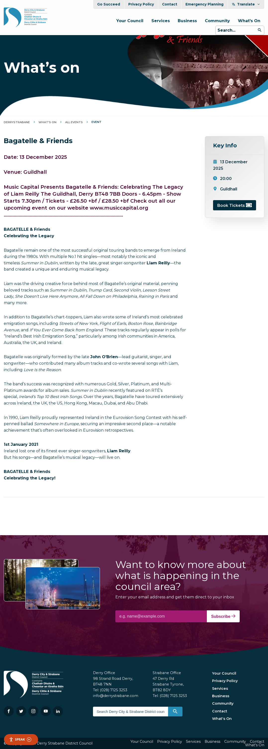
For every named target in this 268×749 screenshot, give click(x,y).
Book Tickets (234, 205)
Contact (169, 4)
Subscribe (223, 616)
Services (160, 20)
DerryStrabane (17, 122)
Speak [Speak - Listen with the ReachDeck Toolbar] (20, 739)
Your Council (129, 20)
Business (187, 20)
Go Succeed (108, 4)
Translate (246, 4)
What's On (249, 20)
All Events (74, 122)
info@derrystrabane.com (115, 695)
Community (217, 20)
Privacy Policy (141, 4)
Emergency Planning (204, 4)
